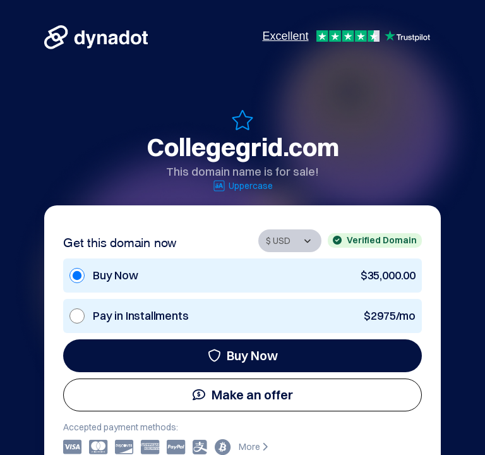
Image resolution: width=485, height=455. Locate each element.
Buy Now (243, 355)
